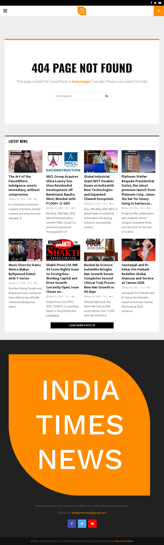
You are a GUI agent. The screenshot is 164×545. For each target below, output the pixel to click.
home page (81, 81)
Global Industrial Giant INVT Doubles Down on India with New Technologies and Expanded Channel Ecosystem (99, 188)
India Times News (123, 541)
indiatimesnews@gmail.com (89, 512)
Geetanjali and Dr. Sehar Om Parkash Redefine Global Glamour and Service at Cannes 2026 (138, 274)
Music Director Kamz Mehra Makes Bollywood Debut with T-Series (25, 271)
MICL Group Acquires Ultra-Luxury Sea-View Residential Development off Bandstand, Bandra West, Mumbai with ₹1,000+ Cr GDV (62, 190)
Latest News (18, 141)
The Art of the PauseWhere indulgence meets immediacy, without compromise (24, 185)
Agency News (17, 154)
